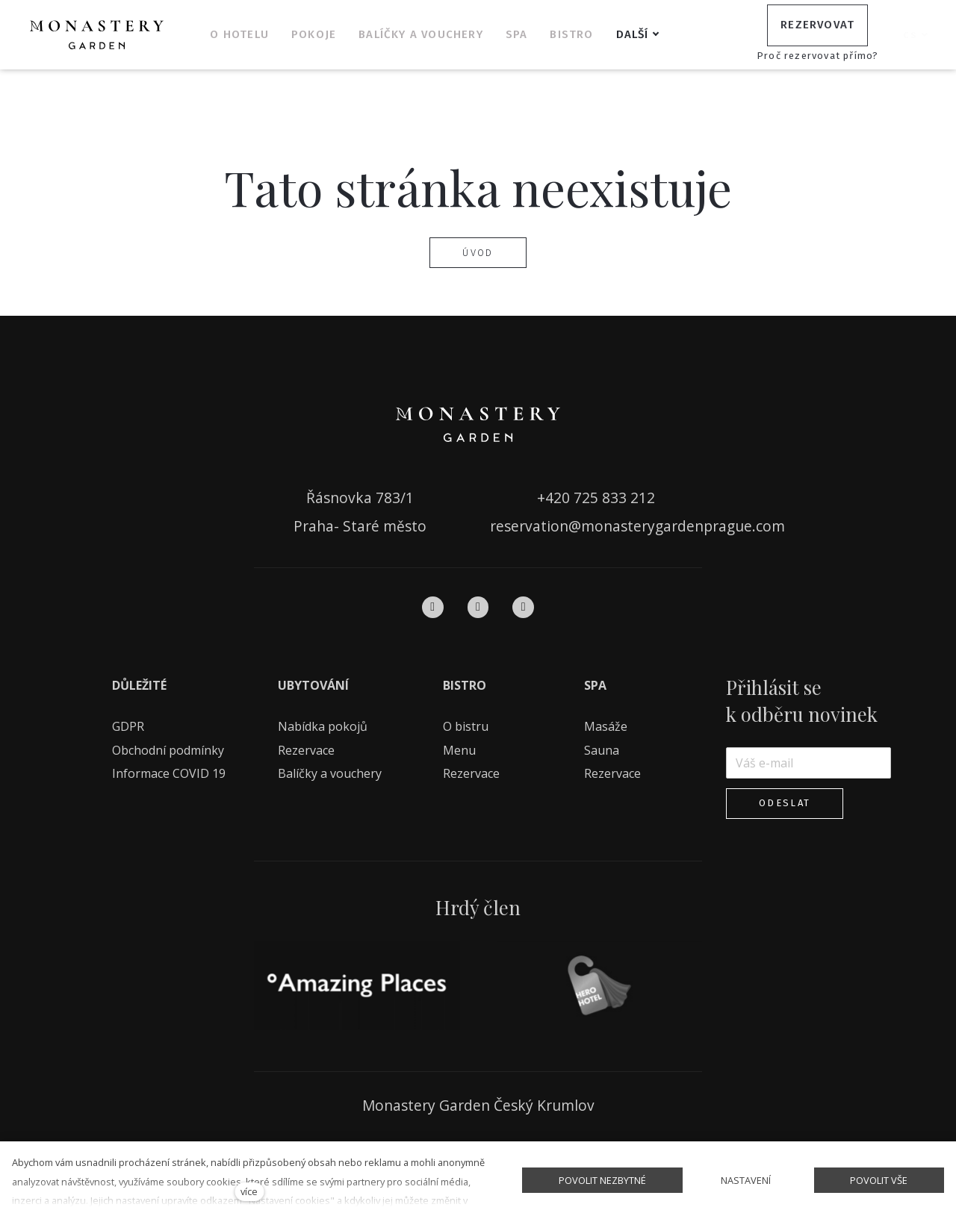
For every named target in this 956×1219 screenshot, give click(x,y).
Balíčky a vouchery (330, 773)
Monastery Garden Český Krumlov (478, 1105)
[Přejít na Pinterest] (523, 607)
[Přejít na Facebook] (433, 607)
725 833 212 (614, 497)
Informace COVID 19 (169, 773)
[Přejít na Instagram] (478, 607)
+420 (555, 497)
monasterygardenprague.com (683, 526)
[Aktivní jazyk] (915, 35)
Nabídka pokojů (322, 726)
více (249, 1191)
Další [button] (652, 34)
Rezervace (306, 749)
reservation (529, 526)
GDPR (128, 726)
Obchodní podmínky (168, 749)
